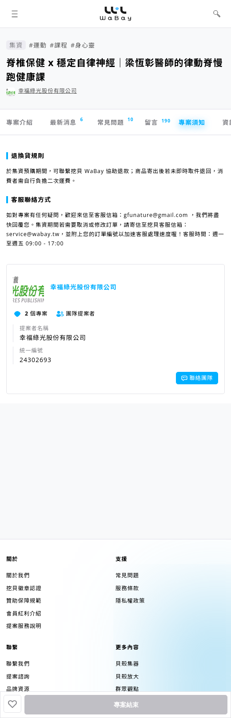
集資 (16, 45)
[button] (14, 14)
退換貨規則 (25, 155)
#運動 (38, 45)
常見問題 (114, 121)
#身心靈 (83, 45)
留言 (156, 122)
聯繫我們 (18, 663)
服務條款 (127, 588)
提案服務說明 (23, 626)
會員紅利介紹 (23, 613)
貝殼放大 (127, 676)
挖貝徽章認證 (23, 588)
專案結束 (126, 704)
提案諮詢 (18, 676)
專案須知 (192, 122)
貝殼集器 (127, 663)
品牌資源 (18, 689)
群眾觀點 (127, 689)
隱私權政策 (130, 600)
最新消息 (66, 121)
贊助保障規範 (23, 600)
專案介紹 (19, 122)
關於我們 (18, 575)
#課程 (59, 45)
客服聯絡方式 (28, 199)
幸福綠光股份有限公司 (47, 91)
